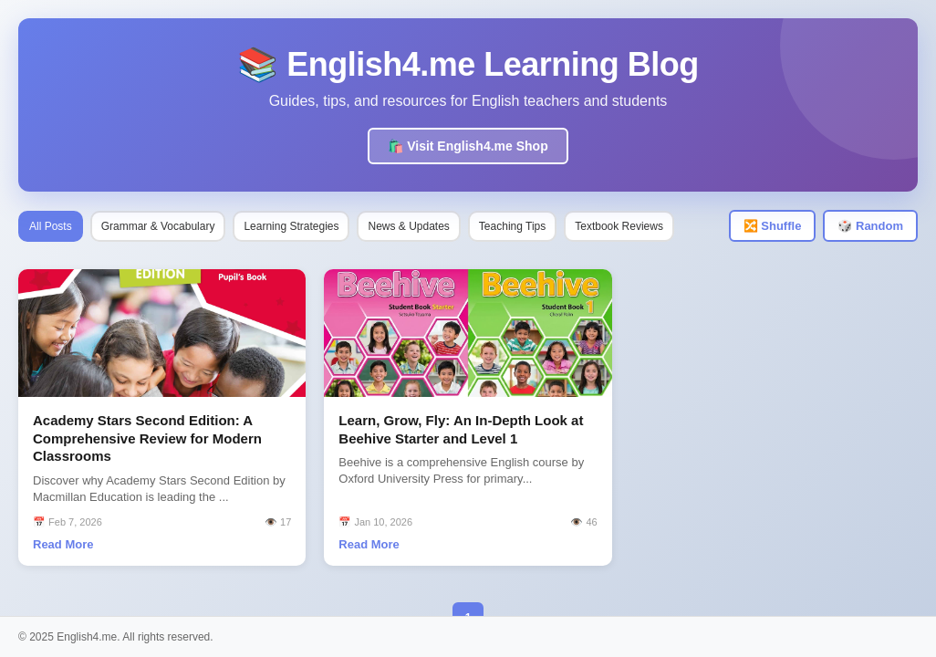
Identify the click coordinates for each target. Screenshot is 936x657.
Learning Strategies (291, 226)
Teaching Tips (512, 226)
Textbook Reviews (619, 226)
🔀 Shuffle (773, 226)
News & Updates (408, 226)
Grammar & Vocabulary (158, 226)
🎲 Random (870, 226)
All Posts (50, 226)
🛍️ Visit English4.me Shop (467, 146)
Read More (63, 544)
